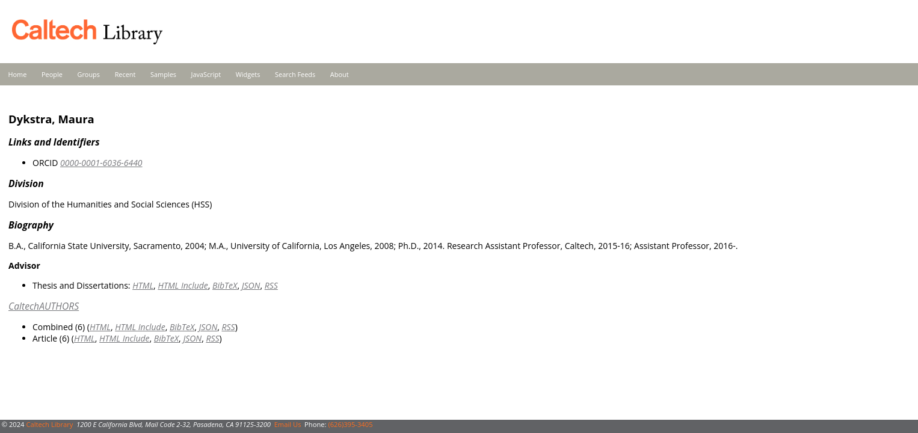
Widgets (248, 74)
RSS (271, 285)
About (339, 74)
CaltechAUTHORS (43, 306)
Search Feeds (295, 74)
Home (17, 74)
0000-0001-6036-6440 (101, 162)
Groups (88, 74)
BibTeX (224, 285)
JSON (251, 285)
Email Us (287, 424)
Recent (125, 74)
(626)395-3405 (350, 424)
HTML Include (183, 285)
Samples (163, 74)
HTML (142, 285)
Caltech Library (49, 424)
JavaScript (206, 74)
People (52, 74)
